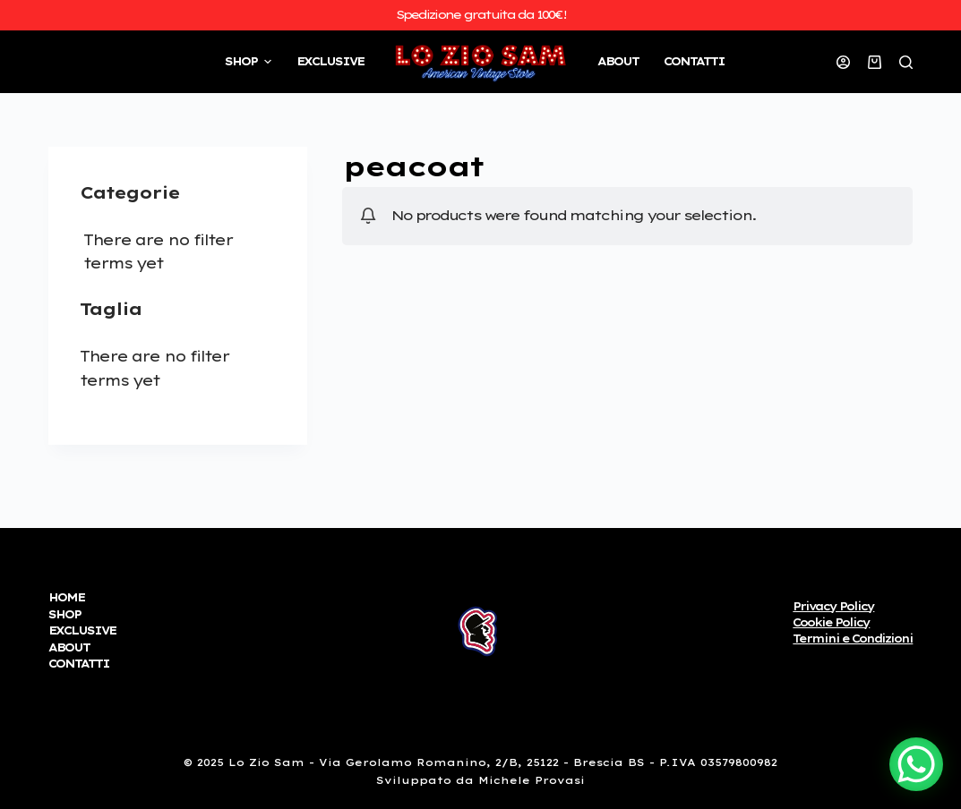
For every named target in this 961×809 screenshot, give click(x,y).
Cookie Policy (831, 622)
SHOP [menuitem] (250, 62)
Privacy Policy (833, 606)
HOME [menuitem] (66, 597)
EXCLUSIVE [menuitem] (330, 61)
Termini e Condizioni (853, 638)
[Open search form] (906, 62)
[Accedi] (843, 62)
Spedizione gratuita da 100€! (481, 14)
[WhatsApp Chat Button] (916, 764)
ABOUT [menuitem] (618, 61)
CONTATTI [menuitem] (694, 61)
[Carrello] (874, 62)
